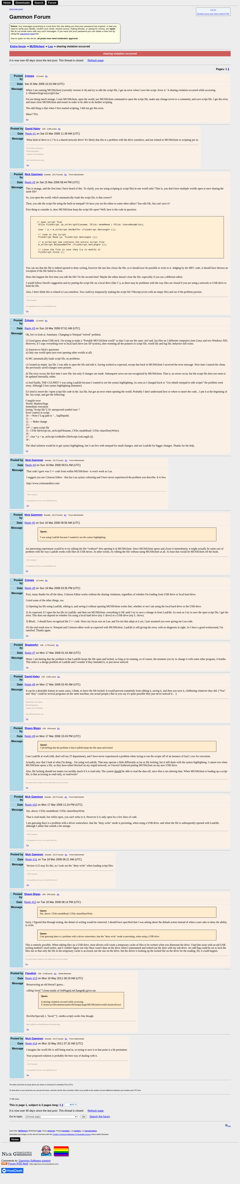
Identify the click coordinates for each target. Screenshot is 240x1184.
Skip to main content (16, 9)
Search (38, 2)
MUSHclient (37, 46)
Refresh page (96, 60)
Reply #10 (31, 812)
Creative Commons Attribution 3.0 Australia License (72, 1142)
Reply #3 (29, 335)
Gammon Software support (34, 1168)
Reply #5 (29, 530)
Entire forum (18, 46)
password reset (27, 34)
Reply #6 (30, 595)
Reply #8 (30, 692)
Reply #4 (30, 472)
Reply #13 (31, 985)
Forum (52, 2)
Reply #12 (30, 909)
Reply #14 (31, 1051)
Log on (213, 10)
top (228, 1133)
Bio (46, 76)
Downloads (23, 2)
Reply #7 (30, 660)
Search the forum (100, 1124)
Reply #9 (29, 743)
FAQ (227, 14)
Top (27, 119)
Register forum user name (208, 14)
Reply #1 (30, 133)
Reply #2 (30, 182)
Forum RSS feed (18, 1171)
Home (7, 2)
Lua (50, 46)
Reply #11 (31, 867)
